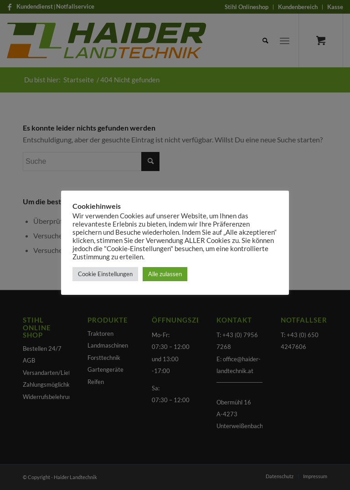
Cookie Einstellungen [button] (105, 274)
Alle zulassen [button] (165, 274)
